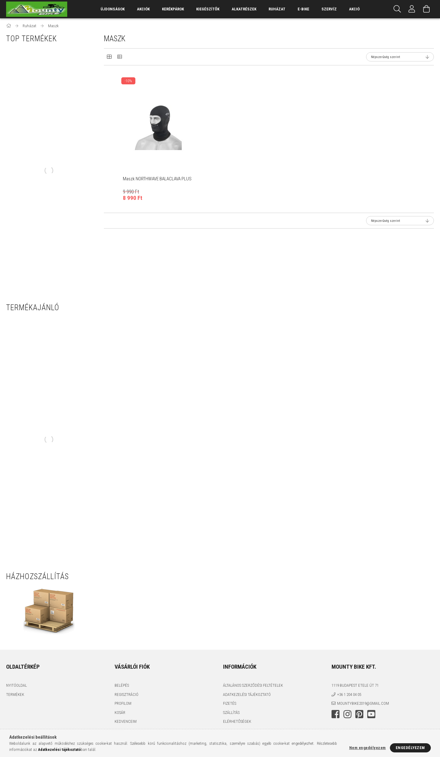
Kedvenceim (126, 721)
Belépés (122, 685)
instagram (347, 714)
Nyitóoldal (16, 685)
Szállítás (231, 712)
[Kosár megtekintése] (426, 9)
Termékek (15, 694)
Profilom (123, 703)
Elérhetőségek (237, 721)
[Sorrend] (400, 57)
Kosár (120, 712)
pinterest (359, 714)
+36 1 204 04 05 (349, 694)
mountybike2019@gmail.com (363, 703)
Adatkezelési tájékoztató (247, 694)
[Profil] (412, 9)
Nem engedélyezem (367, 747)
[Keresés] (397, 9)
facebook (335, 714)
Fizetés (229, 703)
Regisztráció (126, 694)
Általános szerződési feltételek (253, 685)
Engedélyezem (410, 747)
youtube (371, 714)
